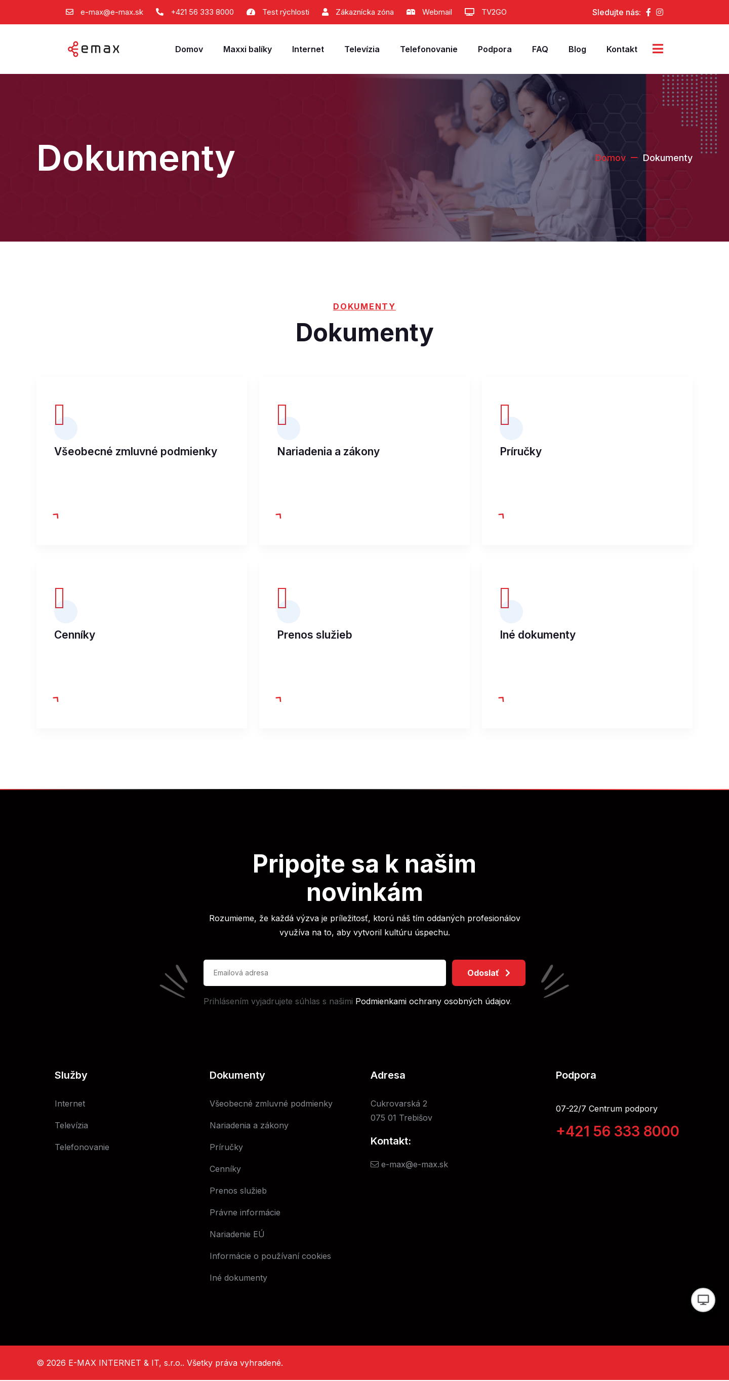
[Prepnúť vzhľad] (703, 1300)
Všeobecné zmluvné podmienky (135, 451)
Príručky (521, 451)
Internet (308, 49)
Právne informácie (245, 1213)
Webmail (437, 12)
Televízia (362, 49)
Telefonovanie (429, 49)
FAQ (540, 49)
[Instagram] (659, 12)
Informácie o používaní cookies (270, 1257)
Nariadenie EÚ (237, 1235)
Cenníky (74, 635)
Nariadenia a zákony (328, 451)
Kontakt (621, 49)
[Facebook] (648, 12)
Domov (189, 49)
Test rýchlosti (285, 12)
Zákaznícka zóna (365, 12)
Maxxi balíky (247, 49)
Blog (577, 49)
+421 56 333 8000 (202, 12)
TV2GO (494, 12)
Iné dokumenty (538, 635)
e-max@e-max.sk (111, 12)
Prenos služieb (314, 635)
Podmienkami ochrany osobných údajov (432, 1002)
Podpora (495, 49)
